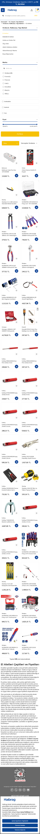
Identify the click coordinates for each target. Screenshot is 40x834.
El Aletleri (5, 33)
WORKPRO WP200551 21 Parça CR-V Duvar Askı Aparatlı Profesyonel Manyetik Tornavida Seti (30, 553)
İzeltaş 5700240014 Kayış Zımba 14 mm (9, 552)
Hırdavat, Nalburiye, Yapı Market (13, 23)
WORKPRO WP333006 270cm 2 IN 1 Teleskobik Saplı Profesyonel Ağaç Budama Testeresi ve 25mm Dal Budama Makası (29, 584)
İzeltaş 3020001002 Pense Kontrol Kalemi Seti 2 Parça (10, 489)
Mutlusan (4, 168)
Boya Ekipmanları (8, 54)
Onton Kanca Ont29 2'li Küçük (29, 171)
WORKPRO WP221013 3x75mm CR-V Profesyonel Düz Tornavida (29, 648)
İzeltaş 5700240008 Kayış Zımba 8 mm (9, 393)
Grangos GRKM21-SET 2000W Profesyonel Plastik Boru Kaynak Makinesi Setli (9, 330)
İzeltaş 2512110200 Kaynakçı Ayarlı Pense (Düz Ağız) (29, 457)
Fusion (6, 76)
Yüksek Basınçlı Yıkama (10, 50)
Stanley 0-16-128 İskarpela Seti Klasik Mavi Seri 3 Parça (10, 584)
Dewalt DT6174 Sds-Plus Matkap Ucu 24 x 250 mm (29, 330)
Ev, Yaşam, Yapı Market (16, 22)
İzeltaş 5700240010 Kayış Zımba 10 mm (9, 425)
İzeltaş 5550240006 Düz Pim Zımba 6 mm (29, 361)
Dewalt (7, 87)
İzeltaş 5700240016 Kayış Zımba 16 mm (29, 425)
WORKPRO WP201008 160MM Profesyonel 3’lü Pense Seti (29, 234)
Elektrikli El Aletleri (8, 37)
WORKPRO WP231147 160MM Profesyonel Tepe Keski (10, 266)
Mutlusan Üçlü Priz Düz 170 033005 (9, 171)
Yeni (4, 113)
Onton (23, 168)
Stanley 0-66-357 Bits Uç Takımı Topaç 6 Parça (29, 489)
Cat (5, 83)
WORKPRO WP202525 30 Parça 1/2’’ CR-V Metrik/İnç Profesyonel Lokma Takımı (30, 203)
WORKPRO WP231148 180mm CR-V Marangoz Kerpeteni (9, 234)
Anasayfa (4, 22)
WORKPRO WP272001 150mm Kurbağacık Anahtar (29, 266)
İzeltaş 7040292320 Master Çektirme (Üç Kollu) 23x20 (8, 521)
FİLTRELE (20, 134)
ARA (35, 15)
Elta (6, 90)
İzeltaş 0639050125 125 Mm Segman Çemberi (9, 298)
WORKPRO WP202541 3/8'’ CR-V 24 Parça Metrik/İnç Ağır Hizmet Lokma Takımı (30, 616)
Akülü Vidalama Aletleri (10, 47)
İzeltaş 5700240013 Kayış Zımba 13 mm (29, 521)
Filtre (10, 143)
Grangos (4, 327)
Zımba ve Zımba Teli (9, 40)
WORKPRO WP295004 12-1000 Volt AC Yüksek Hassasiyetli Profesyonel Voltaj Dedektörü (10, 648)
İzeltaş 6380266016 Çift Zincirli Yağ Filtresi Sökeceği (29, 298)
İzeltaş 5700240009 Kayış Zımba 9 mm (29, 393)
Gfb (6, 94)
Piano (6, 80)
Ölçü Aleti (6, 43)
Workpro (7, 73)
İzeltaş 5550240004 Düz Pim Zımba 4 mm (9, 361)
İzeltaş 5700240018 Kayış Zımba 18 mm (9, 457)
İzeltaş (3, 295)
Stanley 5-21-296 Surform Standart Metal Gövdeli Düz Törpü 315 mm (10, 203)
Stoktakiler (6, 101)
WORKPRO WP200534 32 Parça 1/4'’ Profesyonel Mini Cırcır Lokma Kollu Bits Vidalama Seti (10, 616)
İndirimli (5, 107)
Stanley (4, 199)
